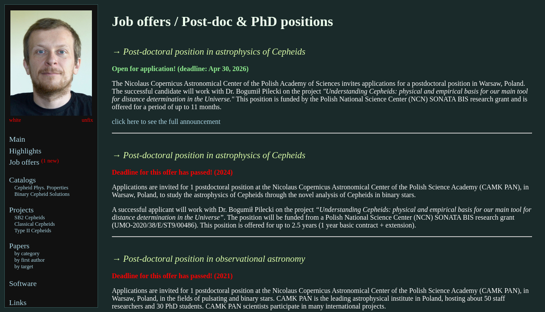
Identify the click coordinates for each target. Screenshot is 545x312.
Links (17, 302)
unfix (87, 120)
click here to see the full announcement (166, 121)
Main (17, 139)
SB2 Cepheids (29, 217)
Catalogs (22, 180)
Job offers (25, 162)
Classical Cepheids (34, 224)
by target (23, 266)
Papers (19, 245)
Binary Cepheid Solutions (41, 194)
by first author (29, 260)
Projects (21, 209)
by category (26, 253)
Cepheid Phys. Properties (41, 188)
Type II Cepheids (32, 231)
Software (23, 283)
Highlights (25, 150)
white (15, 120)
